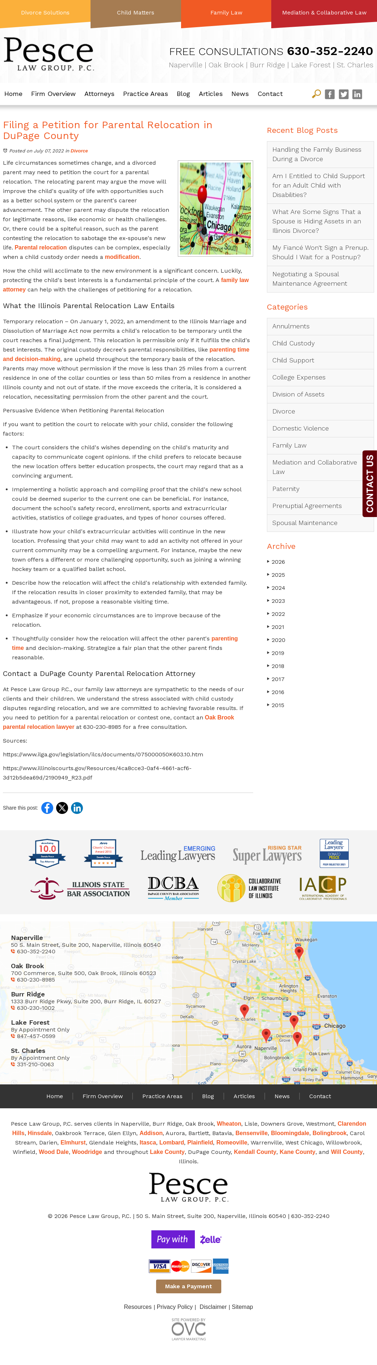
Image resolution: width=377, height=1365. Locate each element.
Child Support (293, 360)
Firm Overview (53, 93)
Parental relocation (40, 247)
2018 (275, 666)
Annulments (291, 326)
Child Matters (135, 12)
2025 (276, 574)
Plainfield (200, 1142)
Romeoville (231, 1142)
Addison (151, 1133)
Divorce (79, 151)
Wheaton (229, 1124)
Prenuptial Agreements (307, 505)
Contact (270, 93)
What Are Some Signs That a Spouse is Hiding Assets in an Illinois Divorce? (316, 221)
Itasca (148, 1142)
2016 (275, 692)
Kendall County (255, 1152)
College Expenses (299, 377)
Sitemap (242, 1307)
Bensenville (251, 1133)
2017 (276, 679)
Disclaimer (213, 1307)
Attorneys (99, 93)
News (240, 93)
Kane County (297, 1152)
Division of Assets (298, 394)
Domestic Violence (300, 428)
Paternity (285, 488)
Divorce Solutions (45, 12)
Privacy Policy (175, 1307)
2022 (276, 613)
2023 (276, 600)
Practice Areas (145, 93)
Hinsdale (40, 1133)
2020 (276, 639)
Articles (211, 93)
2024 (276, 587)
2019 (275, 653)
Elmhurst (72, 1142)
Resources (137, 1307)
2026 (276, 561)
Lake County (167, 1152)
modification (121, 257)
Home (13, 93)
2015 (275, 705)
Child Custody (293, 343)
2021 (275, 626)
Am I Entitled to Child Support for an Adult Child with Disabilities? (318, 185)
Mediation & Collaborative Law (324, 12)
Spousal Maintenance (305, 522)
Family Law (226, 12)
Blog (183, 93)
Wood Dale (53, 1152)
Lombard (171, 1142)
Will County (347, 1152)
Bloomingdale (290, 1133)
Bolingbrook (330, 1133)
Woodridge (87, 1152)
